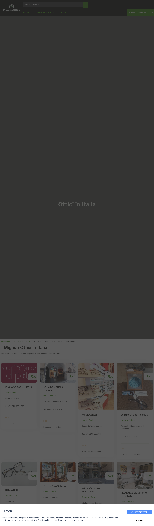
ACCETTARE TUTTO (139, 512)
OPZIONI (139, 520)
